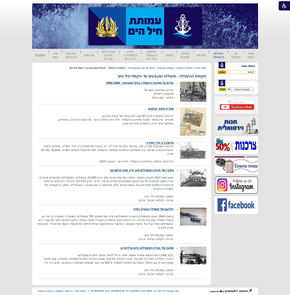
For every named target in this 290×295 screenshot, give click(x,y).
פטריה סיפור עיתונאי (161, 108)
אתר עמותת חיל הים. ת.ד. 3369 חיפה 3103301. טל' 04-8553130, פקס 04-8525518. (134, 291)
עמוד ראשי (251, 55)
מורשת (201, 55)
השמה (169, 55)
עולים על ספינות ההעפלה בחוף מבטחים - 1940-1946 (140, 82)
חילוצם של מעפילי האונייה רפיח (153, 209)
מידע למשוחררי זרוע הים (130, 55)
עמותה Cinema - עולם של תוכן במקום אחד (150, 68)
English (40, 55)
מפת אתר (80, 291)
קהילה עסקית (185, 55)
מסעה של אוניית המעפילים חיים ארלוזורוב (147, 248)
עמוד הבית (200, 68)
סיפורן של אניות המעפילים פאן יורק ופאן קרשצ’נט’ (142, 170)
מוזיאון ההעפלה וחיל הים (152, 55)
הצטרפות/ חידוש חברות (108, 55)
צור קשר (55, 55)
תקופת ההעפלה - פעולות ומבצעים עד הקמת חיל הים (162, 76)
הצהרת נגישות (45, 291)
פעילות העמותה (218, 55)
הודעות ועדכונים (71, 55)
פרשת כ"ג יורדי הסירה (160, 142)
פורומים (89, 55)
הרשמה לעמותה (63, 291)
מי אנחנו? (236, 55)
